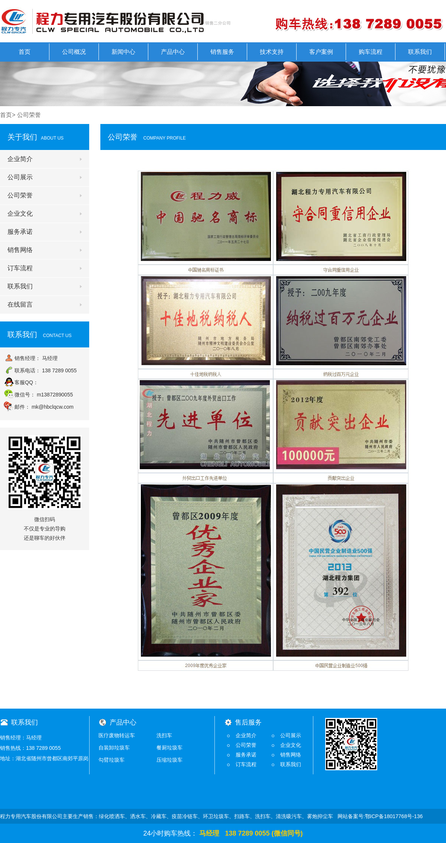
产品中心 (173, 52)
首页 (24, 52)
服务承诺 (20, 231)
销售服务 (222, 52)
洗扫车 (164, 735)
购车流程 (370, 52)
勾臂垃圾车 (111, 760)
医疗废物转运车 (116, 735)
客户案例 (321, 52)
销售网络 (20, 250)
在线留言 (20, 304)
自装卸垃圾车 (114, 748)
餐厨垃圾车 (169, 748)
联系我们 (420, 52)
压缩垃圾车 (169, 760)
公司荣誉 (20, 195)
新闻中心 (123, 52)
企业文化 (20, 213)
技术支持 (272, 52)
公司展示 (20, 177)
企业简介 (20, 159)
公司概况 (74, 52)
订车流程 (20, 268)
